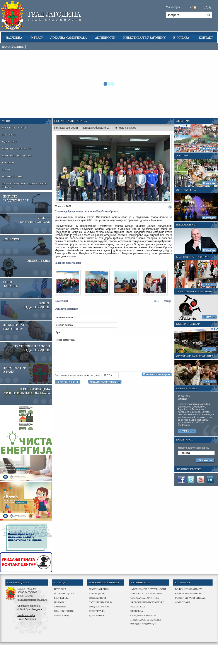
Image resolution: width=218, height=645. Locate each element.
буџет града (97, 611)
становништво (64, 611)
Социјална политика (144, 597)
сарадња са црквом (143, 615)
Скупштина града (101, 602)
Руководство (97, 593)
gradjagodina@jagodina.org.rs (32, 600)
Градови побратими (143, 624)
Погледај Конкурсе (125, 127)
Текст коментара (113, 354)
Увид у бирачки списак (190, 597)
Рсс (191, 7)
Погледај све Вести (66, 127)
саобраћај (60, 606)
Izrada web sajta (26, 615)
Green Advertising (26, 619)
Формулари (182, 602)
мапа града (62, 615)
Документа (96, 615)
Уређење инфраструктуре (147, 602)
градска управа (99, 606)
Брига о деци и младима (146, 593)
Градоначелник (99, 589)
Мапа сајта (173, 7)
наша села (137, 606)
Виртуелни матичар (188, 593)
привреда (136, 611)
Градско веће (98, 597)
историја (60, 589)
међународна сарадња (145, 619)
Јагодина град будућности (148, 589)
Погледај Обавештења (95, 127)
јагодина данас (64, 593)
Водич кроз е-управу (188, 589)
